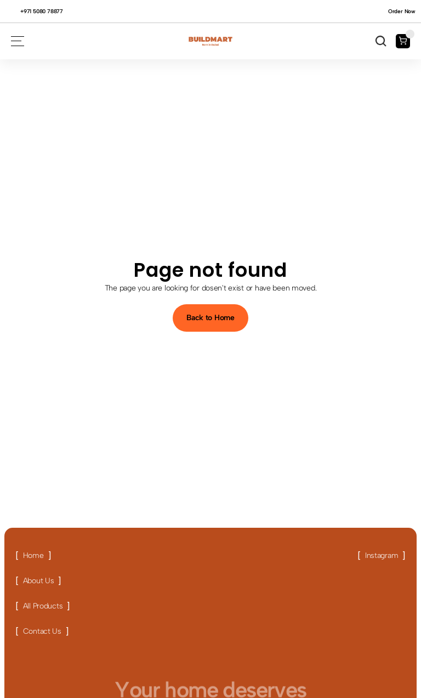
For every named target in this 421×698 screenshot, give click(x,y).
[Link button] (33, 556)
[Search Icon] (381, 41)
